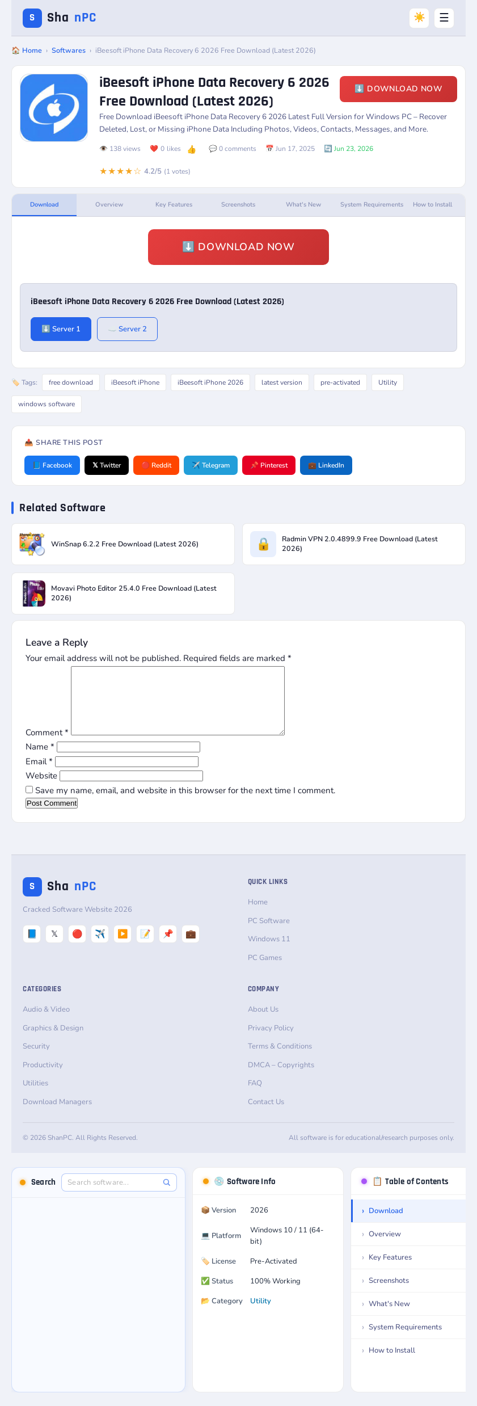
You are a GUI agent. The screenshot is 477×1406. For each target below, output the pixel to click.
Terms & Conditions (280, 1060)
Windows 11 (269, 953)
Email (39, 775)
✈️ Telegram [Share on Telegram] (211, 465)
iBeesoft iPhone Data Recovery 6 (210, 116)
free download (71, 382)
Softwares (69, 50)
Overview (109, 204)
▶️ (122, 947)
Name (40, 760)
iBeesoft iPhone (135, 382)
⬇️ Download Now (398, 88)
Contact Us (266, 1115)
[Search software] (113, 1196)
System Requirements (370, 204)
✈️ (100, 947)
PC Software (269, 934)
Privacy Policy (271, 1042)
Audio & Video (46, 1023)
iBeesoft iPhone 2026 (210, 382)
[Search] (166, 1196)
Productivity (43, 1079)
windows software (46, 404)
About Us (263, 1023)
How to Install (432, 204)
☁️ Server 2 (127, 329)
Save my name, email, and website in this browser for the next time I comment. (185, 804)
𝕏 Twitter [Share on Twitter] (106, 465)
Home (258, 916)
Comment (47, 746)
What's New (303, 204)
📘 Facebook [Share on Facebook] (52, 465)
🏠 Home (26, 50)
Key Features (173, 204)
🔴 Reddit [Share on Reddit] (156, 465)
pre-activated (340, 382)
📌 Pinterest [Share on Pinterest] (269, 465)
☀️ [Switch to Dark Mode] (419, 17)
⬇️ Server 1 (61, 329)
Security (36, 1060)
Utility (387, 382)
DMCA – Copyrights (281, 1079)
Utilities (35, 1097)
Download (44, 204)
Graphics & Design (53, 1042)
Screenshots (238, 204)
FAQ (255, 1097)
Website (41, 789)
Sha (59, 18)
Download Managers (57, 1115)
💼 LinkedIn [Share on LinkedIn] (326, 465)
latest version (281, 382)
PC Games (265, 971)
